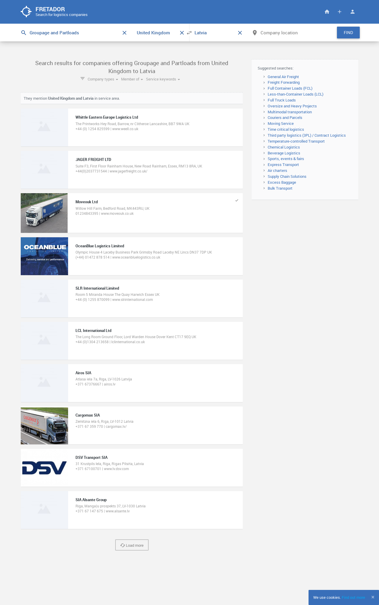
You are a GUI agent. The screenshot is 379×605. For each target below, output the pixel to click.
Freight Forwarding (284, 82)
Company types (103, 79)
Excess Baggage (282, 182)
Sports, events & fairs (286, 158)
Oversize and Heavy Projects (292, 106)
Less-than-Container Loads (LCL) (295, 94)
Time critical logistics (286, 129)
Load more (132, 545)
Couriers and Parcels (285, 117)
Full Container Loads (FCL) (290, 88)
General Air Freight (283, 76)
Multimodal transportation (290, 111)
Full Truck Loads (282, 100)
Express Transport (283, 164)
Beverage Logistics (284, 153)
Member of (132, 79)
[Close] (373, 597)
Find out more (353, 597)
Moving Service (281, 123)
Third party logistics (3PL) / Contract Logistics (307, 135)
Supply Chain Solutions (287, 176)
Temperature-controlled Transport (296, 141)
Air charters (277, 170)
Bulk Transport (280, 188)
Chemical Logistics (284, 147)
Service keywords (163, 79)
